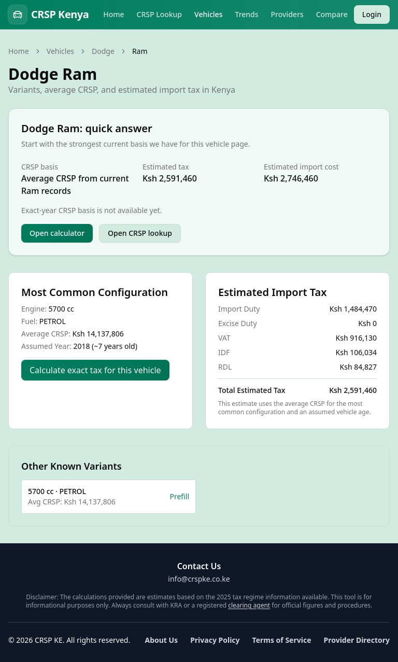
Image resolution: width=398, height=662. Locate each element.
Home (113, 14)
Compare (332, 14)
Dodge (103, 51)
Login (371, 14)
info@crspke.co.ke (199, 579)
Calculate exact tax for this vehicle (95, 370)
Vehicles (208, 14)
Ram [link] (140, 51)
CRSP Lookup (159, 14)
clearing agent (249, 605)
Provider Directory (357, 640)
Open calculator (57, 233)
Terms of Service (281, 640)
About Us (161, 640)
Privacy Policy (214, 640)
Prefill (179, 496)
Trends (246, 14)
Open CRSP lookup (140, 233)
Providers (287, 14)
